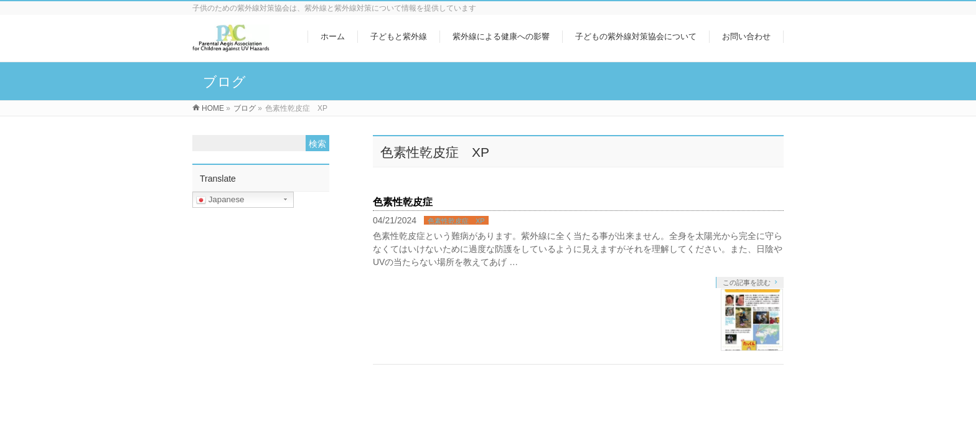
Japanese (220, 200)
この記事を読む (747, 282)
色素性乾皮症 (403, 202)
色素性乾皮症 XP (456, 221)
